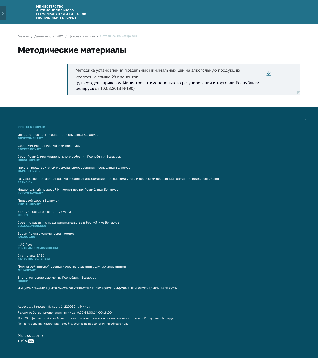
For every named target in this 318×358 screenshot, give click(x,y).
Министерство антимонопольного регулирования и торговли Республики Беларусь (61, 11)
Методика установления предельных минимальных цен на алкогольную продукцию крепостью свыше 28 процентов (158, 73)
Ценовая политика (82, 36)
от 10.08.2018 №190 (114, 88)
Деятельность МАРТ (48, 36)
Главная (23, 36)
